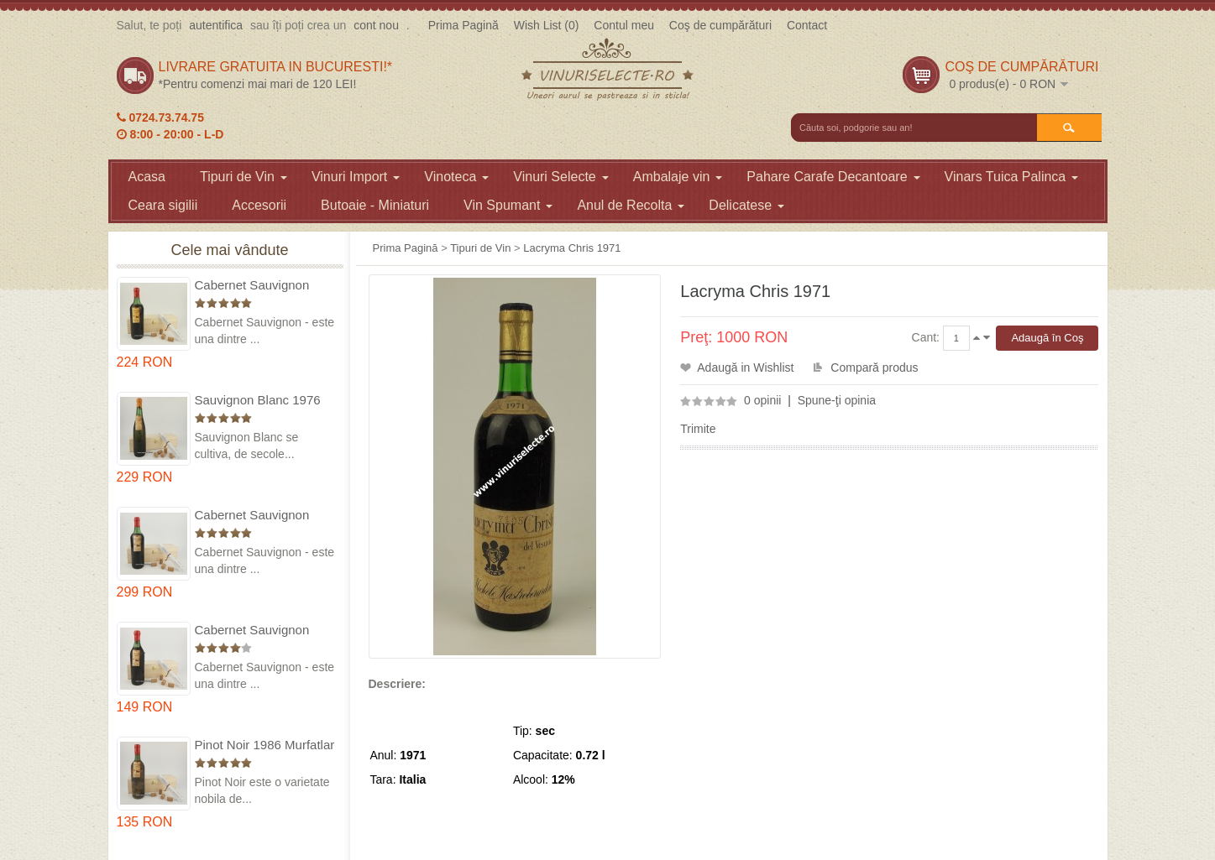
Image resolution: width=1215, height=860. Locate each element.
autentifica (216, 25)
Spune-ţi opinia (837, 400)
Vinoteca (456, 176)
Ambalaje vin (678, 176)
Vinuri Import (356, 176)
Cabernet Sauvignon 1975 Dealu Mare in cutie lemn (265, 286)
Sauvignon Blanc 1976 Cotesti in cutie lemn (258, 401)
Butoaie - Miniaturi (375, 205)
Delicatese (746, 205)
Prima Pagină (463, 25)
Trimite (697, 428)
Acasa (146, 176)
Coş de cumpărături (720, 25)
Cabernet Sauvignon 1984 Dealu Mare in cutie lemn (265, 630)
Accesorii (259, 205)
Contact (807, 25)
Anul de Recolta (630, 205)
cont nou (376, 25)
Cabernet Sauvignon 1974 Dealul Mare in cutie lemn (252, 516)
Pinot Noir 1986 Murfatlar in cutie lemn (265, 745)
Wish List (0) (546, 25)
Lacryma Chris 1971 (572, 248)
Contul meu (624, 25)
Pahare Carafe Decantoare (832, 176)
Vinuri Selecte (560, 176)
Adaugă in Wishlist (745, 367)
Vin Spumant (508, 205)
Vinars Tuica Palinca (1012, 176)
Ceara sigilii (163, 205)
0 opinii (762, 400)
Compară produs (874, 367)
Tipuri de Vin (243, 176)
